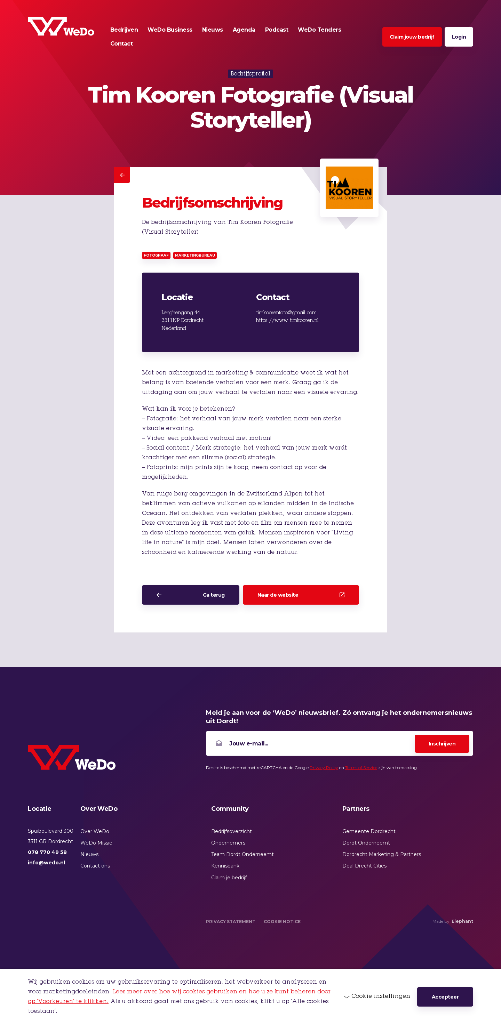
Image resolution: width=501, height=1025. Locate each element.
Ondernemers (228, 843)
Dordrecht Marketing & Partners (381, 854)
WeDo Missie (96, 843)
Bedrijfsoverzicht (231, 831)
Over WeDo (94, 831)
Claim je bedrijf (229, 877)
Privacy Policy (324, 767)
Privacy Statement (230, 921)
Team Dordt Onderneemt (242, 854)
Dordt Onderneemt (366, 843)
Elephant (462, 921)
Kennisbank (225, 866)
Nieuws (89, 854)
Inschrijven (442, 744)
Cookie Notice (282, 921)
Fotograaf (156, 255)
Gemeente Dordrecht (369, 831)
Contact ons (95, 866)
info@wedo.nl (46, 862)
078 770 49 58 (47, 852)
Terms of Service (361, 767)
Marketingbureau (195, 255)
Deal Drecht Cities (364, 866)
